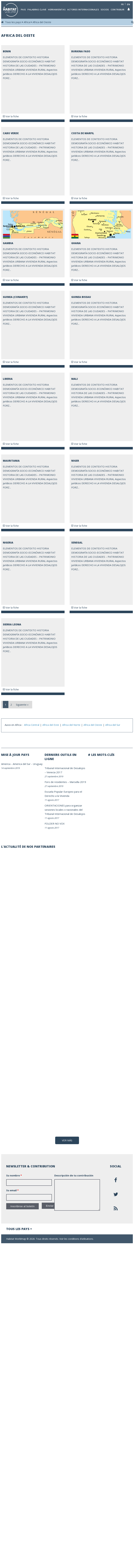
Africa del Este (50, 724)
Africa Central (31, 724)
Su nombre (14, 1247)
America (5, 764)
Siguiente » (22, 704)
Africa (27, 22)
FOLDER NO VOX (55, 823)
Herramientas (57, 9)
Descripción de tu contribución (73, 1247)
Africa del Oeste (42, 22)
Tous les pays (13, 22)
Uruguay (38, 764)
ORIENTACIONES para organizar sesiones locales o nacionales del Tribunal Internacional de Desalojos (65, 810)
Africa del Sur (112, 724)
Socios (105, 9)
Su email (12, 1262)
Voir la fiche (11, 116)
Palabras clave (37, 9)
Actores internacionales (83, 9)
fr (122, 4)
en (128, 4)
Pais (23, 9)
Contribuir (117, 9)
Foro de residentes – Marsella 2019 (65, 782)
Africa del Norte (71, 724)
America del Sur (22, 764)
